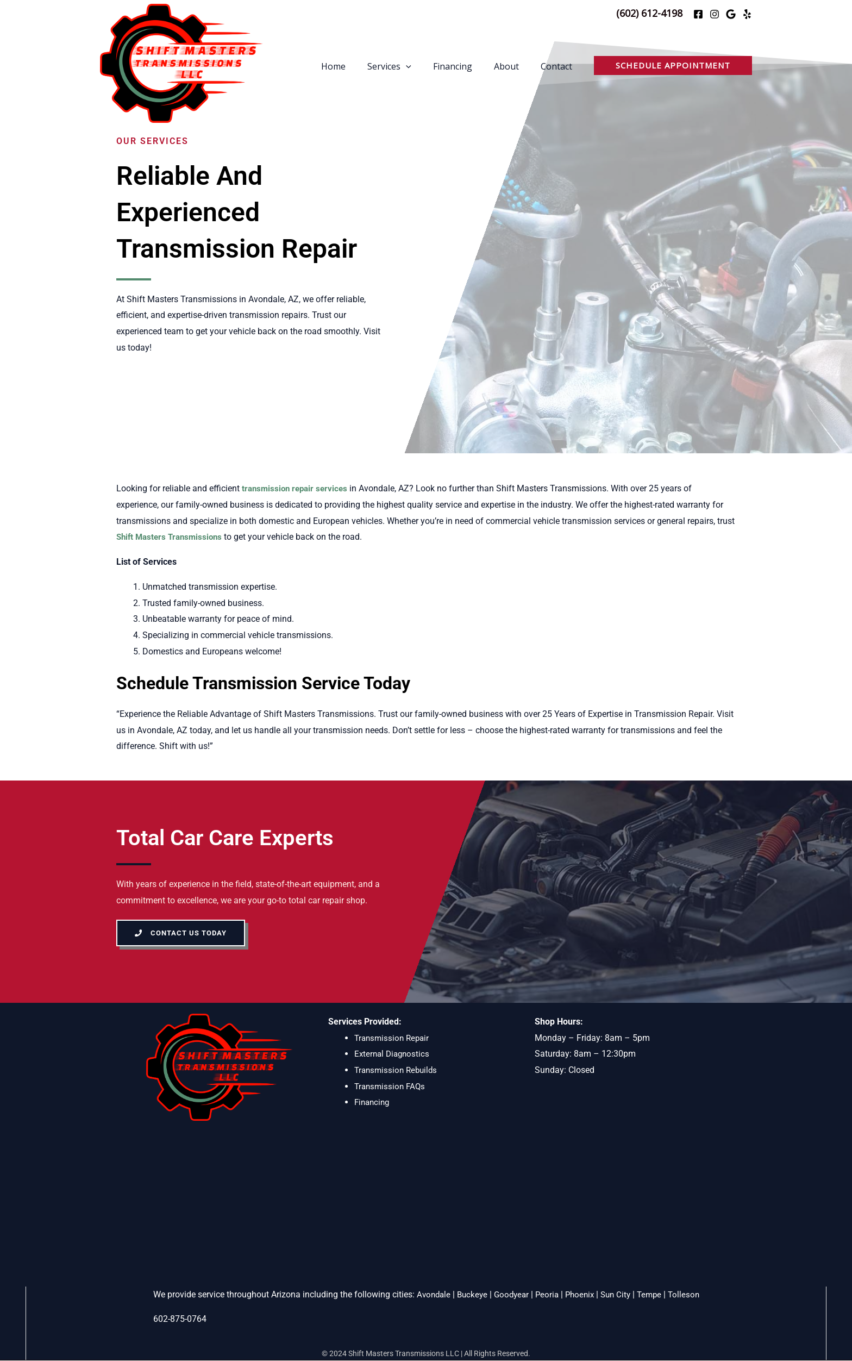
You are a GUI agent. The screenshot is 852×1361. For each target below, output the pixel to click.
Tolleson (690, 1294)
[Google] (731, 14)
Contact (558, 67)
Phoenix (580, 1294)
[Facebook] (698, 14)
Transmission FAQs (391, 1086)
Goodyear (509, 1294)
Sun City (619, 1294)
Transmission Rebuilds (398, 1070)
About (512, 67)
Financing (463, 67)
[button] (673, 65)
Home (353, 67)
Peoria (546, 1294)
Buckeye (468, 1294)
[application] (421, 67)
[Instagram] (714, 14)
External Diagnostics (393, 1054)
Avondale (428, 1294)
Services (405, 67)
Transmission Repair (393, 1038)
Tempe (654, 1294)
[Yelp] (747, 14)
